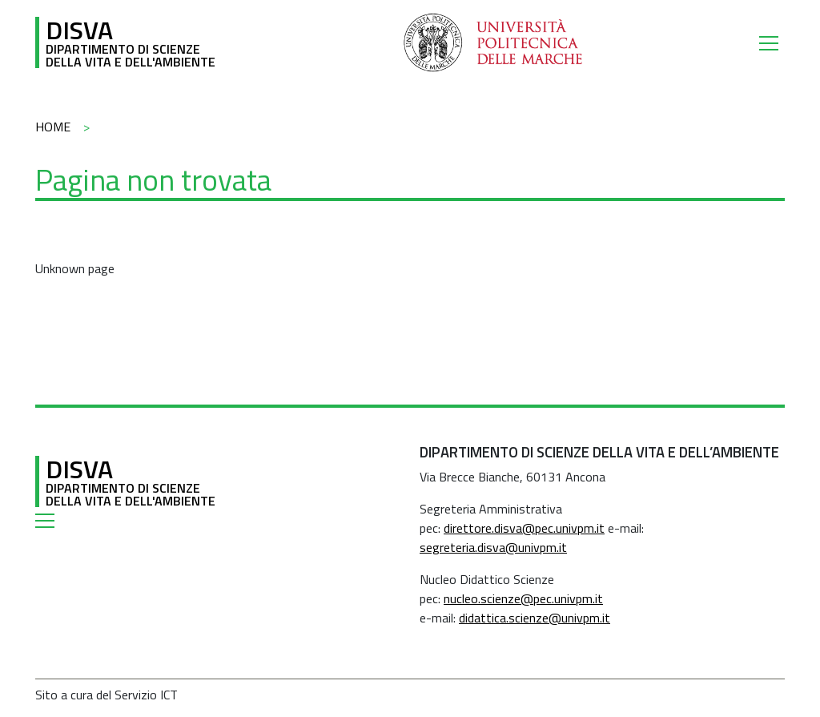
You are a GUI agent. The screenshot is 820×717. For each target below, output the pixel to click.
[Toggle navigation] (772, 42)
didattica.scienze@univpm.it (534, 617)
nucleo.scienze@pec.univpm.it (523, 598)
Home (52, 126)
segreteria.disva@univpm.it (493, 547)
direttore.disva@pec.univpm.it (524, 528)
